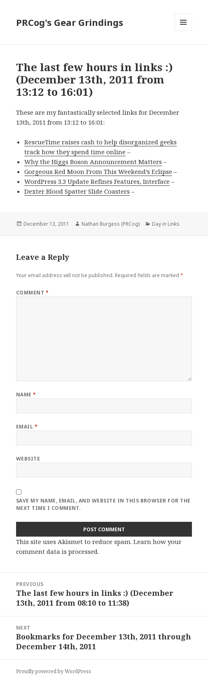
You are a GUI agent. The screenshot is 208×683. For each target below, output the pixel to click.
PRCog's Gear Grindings (69, 22)
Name (26, 394)
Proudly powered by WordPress (53, 671)
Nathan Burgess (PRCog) (111, 223)
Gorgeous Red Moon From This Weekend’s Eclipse (98, 171)
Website (28, 458)
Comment (32, 292)
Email (26, 426)
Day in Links (166, 223)
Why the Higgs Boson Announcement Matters (93, 161)
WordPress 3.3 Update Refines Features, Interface (97, 181)
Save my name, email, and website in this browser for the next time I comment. (103, 504)
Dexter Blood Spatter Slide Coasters (77, 191)
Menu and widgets (183, 30)
